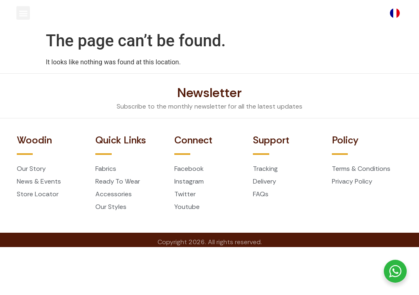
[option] (397, 13)
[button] (23, 13)
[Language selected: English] (397, 13)
